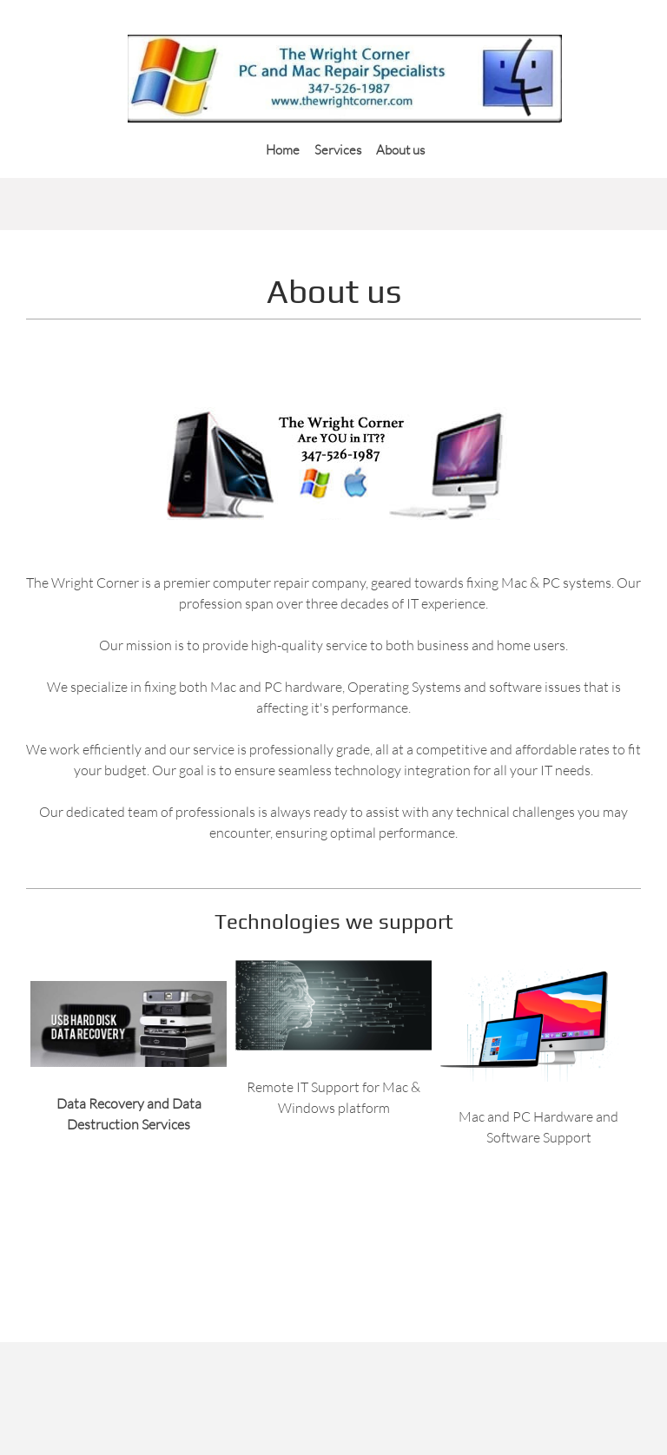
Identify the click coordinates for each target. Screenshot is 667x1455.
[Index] (345, 79)
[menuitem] (283, 148)
